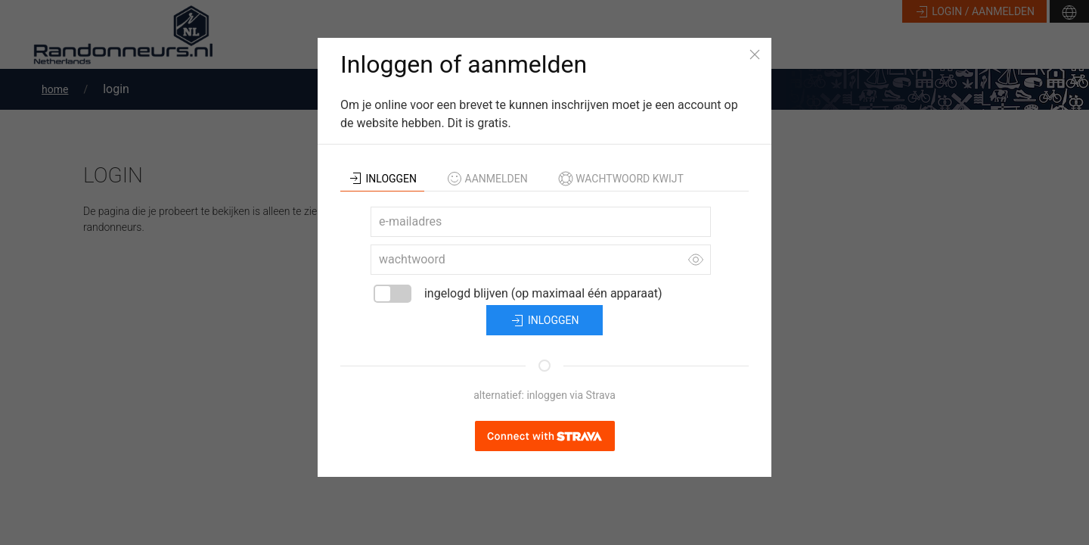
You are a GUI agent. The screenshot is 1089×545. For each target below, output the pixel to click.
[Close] (755, 54)
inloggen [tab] (382, 178)
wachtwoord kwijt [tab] (621, 178)
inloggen (544, 321)
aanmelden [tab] (487, 178)
